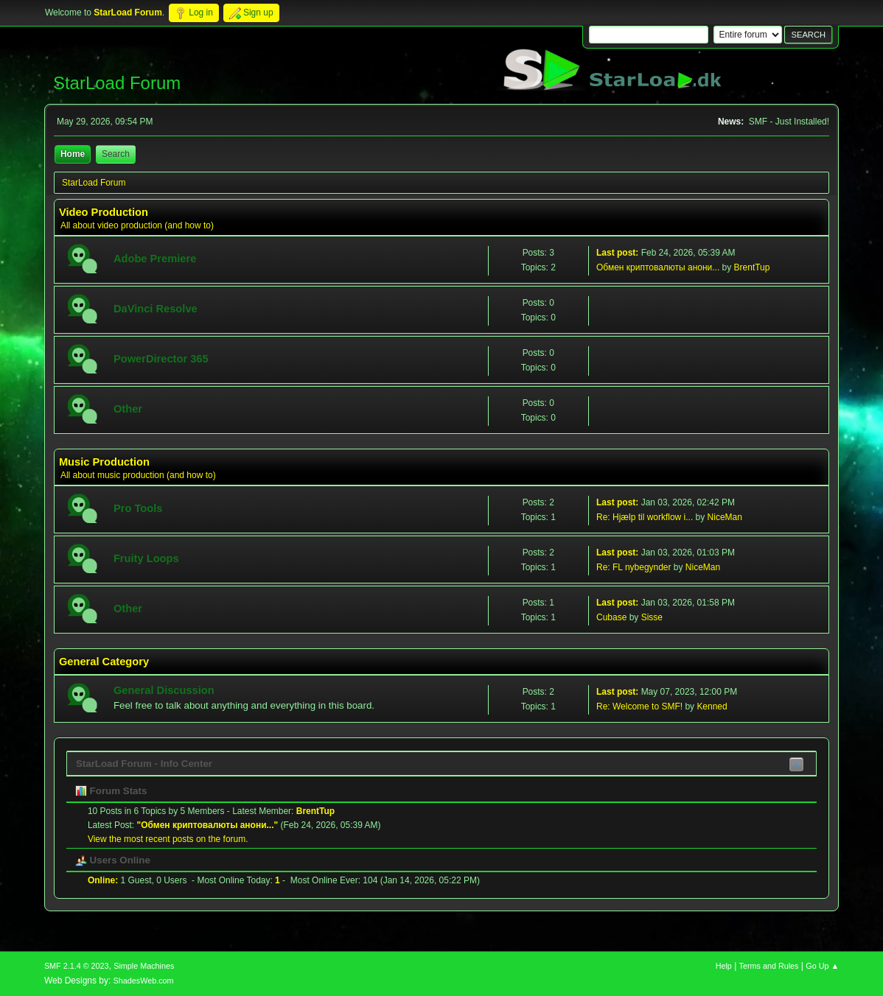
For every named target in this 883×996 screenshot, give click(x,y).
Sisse (652, 617)
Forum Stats (111, 790)
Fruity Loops (146, 558)
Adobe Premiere (155, 258)
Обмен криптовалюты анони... (657, 267)
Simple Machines (144, 965)
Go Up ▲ (822, 965)
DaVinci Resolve (156, 309)
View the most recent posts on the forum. (168, 839)
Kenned (712, 706)
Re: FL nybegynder (633, 567)
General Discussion (164, 690)
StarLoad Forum (117, 83)
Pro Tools (138, 508)
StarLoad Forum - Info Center (144, 763)
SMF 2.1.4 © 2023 (76, 965)
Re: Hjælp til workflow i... (644, 517)
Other (128, 409)
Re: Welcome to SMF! (639, 706)
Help (724, 965)
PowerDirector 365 (161, 359)
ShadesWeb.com (144, 980)
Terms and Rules (769, 965)
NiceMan (725, 517)
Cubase (611, 617)
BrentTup (752, 267)
